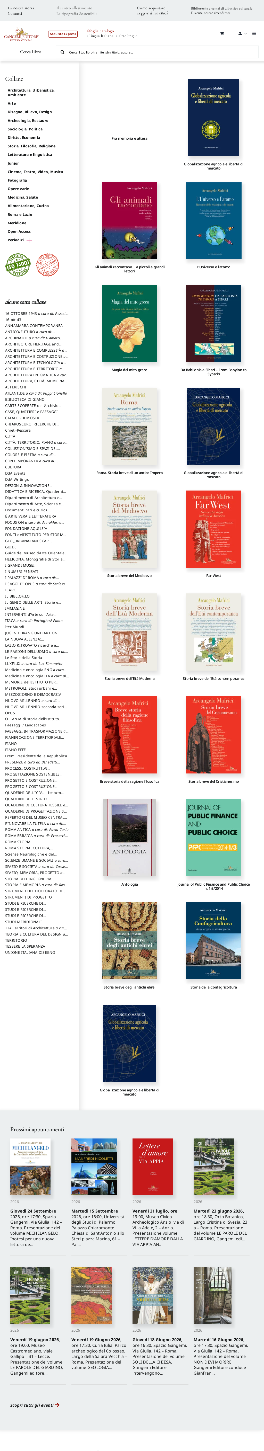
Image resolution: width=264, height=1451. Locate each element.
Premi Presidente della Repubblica (36, 755)
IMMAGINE (15, 608)
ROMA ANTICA (37, 829)
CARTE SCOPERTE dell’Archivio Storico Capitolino (32, 408)
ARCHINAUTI (34, 340)
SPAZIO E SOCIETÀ (37, 869)
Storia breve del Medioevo (129, 575)
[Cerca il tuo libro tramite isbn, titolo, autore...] (157, 52)
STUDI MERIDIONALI (23, 921)
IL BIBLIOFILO (17, 596)
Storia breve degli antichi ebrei (129, 987)
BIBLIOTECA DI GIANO (25, 399)
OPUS (10, 712)
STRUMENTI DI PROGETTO (28, 897)
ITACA (34, 620)
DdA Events (15, 473)
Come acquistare (151, 8)
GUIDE (10, 547)
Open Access (19, 231)
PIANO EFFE (15, 749)
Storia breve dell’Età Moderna (130, 678)
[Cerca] (62, 52)
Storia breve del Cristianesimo (213, 781)
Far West (213, 575)
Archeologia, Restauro (28, 120)
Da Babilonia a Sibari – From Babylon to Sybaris (213, 371)
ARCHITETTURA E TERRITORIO (35, 371)
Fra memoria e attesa (129, 138)
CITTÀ (10, 436)
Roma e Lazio (20, 214)
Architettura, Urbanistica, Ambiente (31, 92)
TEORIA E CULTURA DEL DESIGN (36, 936)
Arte (12, 103)
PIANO (11, 743)
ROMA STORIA (18, 841)
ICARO (10, 589)
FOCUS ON (34, 525)
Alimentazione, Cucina (28, 205)
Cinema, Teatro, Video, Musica (35, 171)
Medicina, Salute (23, 197)
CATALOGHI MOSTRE (23, 417)
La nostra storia (21, 8)
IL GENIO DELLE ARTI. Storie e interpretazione (31, 605)
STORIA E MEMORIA (36, 887)
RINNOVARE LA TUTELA (35, 826)
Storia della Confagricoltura (214, 987)
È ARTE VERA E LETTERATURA (30, 516)
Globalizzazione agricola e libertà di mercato (213, 166)
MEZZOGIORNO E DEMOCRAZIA (33, 694)
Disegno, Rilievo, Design (30, 111)
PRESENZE (32, 764)
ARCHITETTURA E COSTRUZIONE (37, 359)
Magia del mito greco (129, 369)
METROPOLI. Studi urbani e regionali (29, 691)
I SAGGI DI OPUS (36, 586)
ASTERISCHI (15, 387)
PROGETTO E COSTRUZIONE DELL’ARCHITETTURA (30, 783)
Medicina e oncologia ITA (37, 678)
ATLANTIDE (36, 393)
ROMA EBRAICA (36, 838)
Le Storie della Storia (23, 657)
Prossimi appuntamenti (37, 1129)
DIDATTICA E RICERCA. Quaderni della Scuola (34, 494)
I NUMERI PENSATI (21, 571)
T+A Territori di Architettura (36, 930)
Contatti (15, 13)
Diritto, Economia (24, 137)
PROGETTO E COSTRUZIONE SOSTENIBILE (30, 789)
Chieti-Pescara (18, 430)
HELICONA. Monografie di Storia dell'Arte (34, 561)
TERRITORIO (16, 940)
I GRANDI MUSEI (20, 565)
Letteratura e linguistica (30, 154)
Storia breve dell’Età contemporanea (213, 678)
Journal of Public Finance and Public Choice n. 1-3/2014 (213, 886)
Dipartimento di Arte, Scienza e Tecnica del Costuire (33, 506)
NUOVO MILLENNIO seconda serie (35, 709)
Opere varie (18, 188)
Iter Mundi (14, 626)
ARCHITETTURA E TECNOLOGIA (35, 365)
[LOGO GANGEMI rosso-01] (22, 25)
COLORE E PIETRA (30, 457)
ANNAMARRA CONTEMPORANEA (34, 325)
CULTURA (13, 467)
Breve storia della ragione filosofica (129, 781)
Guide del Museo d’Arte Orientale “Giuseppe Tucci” (35, 555)
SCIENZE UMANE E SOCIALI (36, 863)
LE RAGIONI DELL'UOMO (36, 654)
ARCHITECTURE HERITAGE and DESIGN (32, 346)
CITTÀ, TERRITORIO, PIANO (36, 445)
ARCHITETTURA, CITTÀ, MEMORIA (36, 383)
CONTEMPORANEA (31, 463)
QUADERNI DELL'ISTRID (26, 798)
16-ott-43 (13, 319)
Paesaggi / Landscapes (25, 725)
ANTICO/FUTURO (30, 334)
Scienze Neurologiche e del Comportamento (29, 856)
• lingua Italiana (100, 35)
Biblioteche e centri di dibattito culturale (221, 8)
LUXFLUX (34, 663)
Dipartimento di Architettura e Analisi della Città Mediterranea (33, 500)
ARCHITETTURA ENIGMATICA (37, 377)
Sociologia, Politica (25, 129)
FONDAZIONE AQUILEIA (26, 528)
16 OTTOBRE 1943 (37, 316)
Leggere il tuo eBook (152, 13)
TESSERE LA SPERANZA (25, 946)
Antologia (129, 884)
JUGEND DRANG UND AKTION (31, 632)
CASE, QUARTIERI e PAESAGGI (31, 411)
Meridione (17, 222)
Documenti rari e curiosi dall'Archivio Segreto (26, 512)
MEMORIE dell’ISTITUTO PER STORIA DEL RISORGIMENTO (30, 684)
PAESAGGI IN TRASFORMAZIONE (37, 733)
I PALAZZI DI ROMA (32, 580)
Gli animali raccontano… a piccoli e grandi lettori (130, 268)
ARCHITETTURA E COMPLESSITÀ (36, 353)
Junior (13, 163)
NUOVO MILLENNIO (32, 703)
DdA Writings (17, 479)
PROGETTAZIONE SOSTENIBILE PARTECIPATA (32, 776)
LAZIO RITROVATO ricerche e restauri (30, 648)
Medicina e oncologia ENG (36, 672)
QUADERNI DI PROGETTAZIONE (36, 813)
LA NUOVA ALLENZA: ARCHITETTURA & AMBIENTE (30, 641)
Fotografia (17, 180)
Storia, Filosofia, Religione (32, 146)
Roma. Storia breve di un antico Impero (129, 472)
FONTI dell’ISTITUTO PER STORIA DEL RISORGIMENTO (34, 537)
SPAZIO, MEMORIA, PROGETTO (35, 875)
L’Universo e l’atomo (213, 266)
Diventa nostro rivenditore (210, 13)
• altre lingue (126, 35)
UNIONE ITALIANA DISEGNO (30, 952)
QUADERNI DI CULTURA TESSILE (36, 807)
